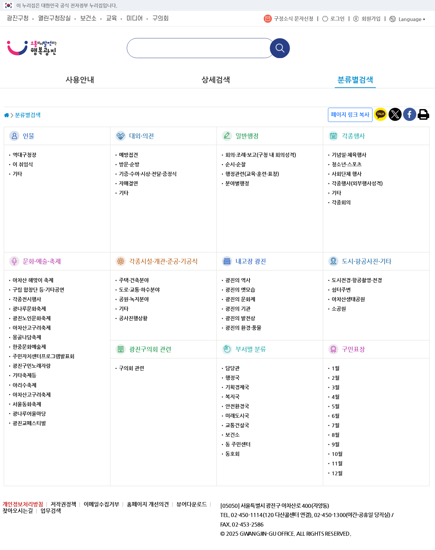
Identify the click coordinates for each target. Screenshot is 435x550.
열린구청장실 (54, 18)
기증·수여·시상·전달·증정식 (148, 174)
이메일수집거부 (101, 504)
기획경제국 (237, 387)
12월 (337, 473)
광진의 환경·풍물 (243, 328)
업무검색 (50, 511)
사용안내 (80, 79)
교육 (111, 18)
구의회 (160, 18)
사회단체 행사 (347, 174)
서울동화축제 (27, 404)
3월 (336, 387)
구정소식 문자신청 (293, 18)
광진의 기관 (237, 309)
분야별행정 (237, 183)
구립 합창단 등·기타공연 (38, 289)
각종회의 (341, 202)
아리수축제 (24, 385)
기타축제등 (24, 375)
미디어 (134, 18)
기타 (17, 174)
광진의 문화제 (240, 299)
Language (410, 19)
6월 (336, 416)
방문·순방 (129, 164)
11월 (337, 463)
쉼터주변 (341, 289)
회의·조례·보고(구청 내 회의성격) (260, 155)
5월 (336, 406)
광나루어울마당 (29, 413)
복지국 (232, 397)
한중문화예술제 (29, 347)
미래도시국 (237, 416)
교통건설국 (237, 425)
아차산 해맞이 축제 (33, 280)
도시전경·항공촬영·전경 (357, 280)
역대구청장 (24, 155)
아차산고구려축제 (32, 328)
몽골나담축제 (27, 337)
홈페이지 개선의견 (148, 504)
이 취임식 (23, 164)
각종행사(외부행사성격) (357, 183)
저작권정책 (63, 504)
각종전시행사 (27, 299)
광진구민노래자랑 (32, 366)
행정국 (232, 377)
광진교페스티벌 (29, 423)
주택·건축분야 (134, 280)
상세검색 (216, 79)
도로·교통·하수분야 (139, 289)
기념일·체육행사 (349, 155)
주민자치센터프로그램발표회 (43, 356)
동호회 (232, 454)
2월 (336, 377)
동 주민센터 (237, 444)
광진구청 (18, 18)
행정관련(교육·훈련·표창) (252, 174)
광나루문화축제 (29, 309)
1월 (336, 368)
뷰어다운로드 (191, 504)
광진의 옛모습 (240, 289)
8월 (336, 435)
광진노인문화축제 (32, 318)
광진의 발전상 (240, 318)
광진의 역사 (237, 280)
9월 (336, 444)
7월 (336, 425)
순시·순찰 (235, 164)
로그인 (337, 18)
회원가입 (371, 18)
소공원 (339, 309)
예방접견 (128, 155)
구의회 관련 (131, 368)
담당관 (232, 368)
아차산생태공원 (348, 299)
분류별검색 (355, 79)
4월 (336, 397)
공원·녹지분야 (134, 299)
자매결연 (128, 183)
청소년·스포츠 (347, 164)
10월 (337, 454)
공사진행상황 (133, 318)
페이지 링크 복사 (350, 114)
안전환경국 (237, 406)
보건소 (88, 18)
